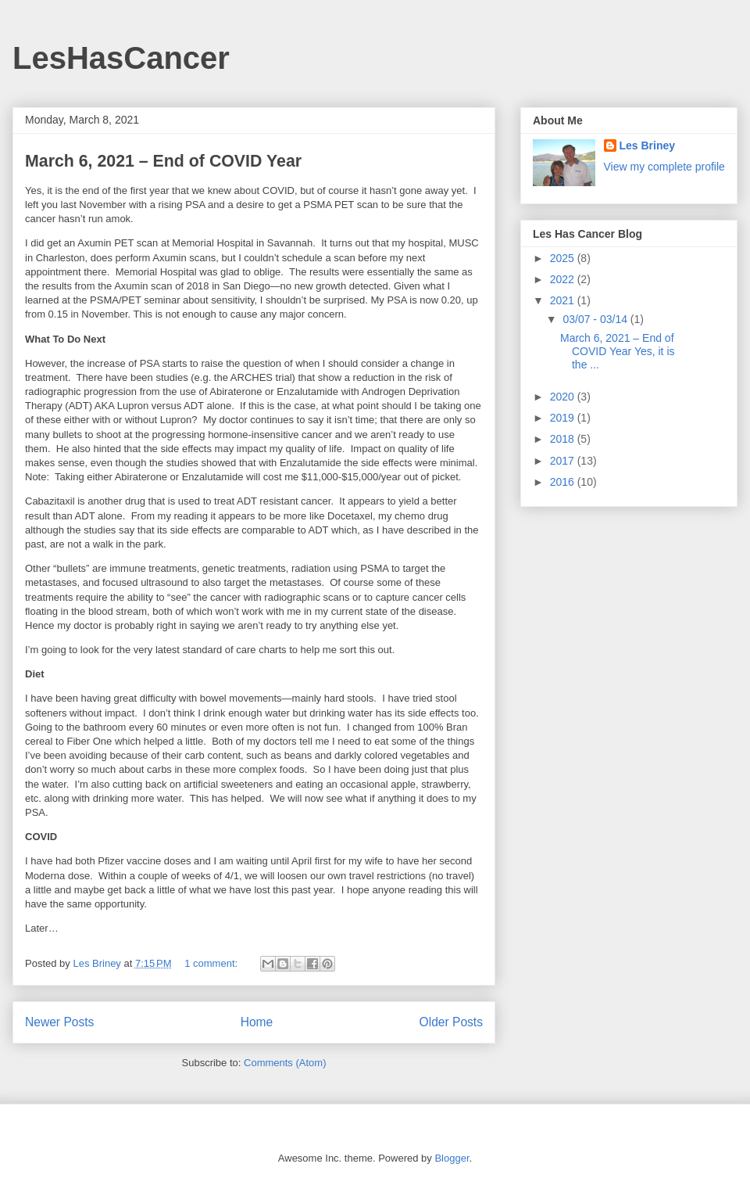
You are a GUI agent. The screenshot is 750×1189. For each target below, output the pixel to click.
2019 (563, 417)
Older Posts (451, 1022)
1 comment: (212, 963)
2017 (563, 460)
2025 (563, 258)
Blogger (451, 1158)
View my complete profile (664, 166)
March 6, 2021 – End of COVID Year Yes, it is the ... (617, 351)
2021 (563, 300)
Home (257, 1022)
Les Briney (648, 145)
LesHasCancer (121, 58)
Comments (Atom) (285, 1063)
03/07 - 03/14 (596, 319)
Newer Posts (59, 1022)
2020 (563, 396)
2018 (563, 439)
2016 (563, 482)
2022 (563, 279)
